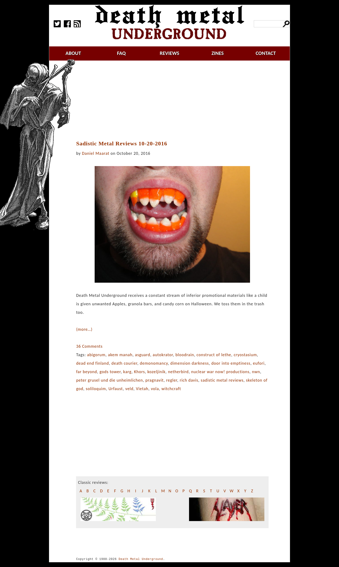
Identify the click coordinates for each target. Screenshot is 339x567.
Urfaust (116, 388)
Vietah (142, 388)
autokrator (163, 354)
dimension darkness (189, 363)
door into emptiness (230, 363)
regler (171, 380)
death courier (124, 363)
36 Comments (89, 346)
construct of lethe (214, 354)
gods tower (110, 371)
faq (121, 53)
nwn (256, 371)
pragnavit (154, 380)
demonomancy (154, 363)
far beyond (86, 371)
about (73, 53)
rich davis (189, 380)
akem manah (120, 354)
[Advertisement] (175, 101)
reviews (169, 53)
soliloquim (96, 388)
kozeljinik (156, 371)
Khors (139, 371)
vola (155, 388)
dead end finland (92, 363)
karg (127, 371)
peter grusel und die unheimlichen (109, 380)
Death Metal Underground (141, 559)
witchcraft (171, 388)
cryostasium (245, 354)
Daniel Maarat (95, 153)
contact (266, 53)
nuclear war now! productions (220, 371)
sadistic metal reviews (222, 380)
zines (217, 53)
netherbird (178, 371)
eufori (258, 363)
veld (129, 388)
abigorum (96, 354)
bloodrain (184, 354)
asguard (142, 354)
